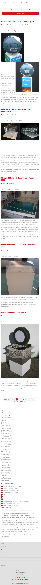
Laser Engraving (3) (5, 449)
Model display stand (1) (6, 459)
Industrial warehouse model (7, 526)
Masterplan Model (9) (6, 457)
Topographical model (19, 534)
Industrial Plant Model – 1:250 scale (11, 492)
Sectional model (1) (5, 473)
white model (34, 534)
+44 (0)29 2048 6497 (35, 3)
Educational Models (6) (6, 428)
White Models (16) (5, 480)
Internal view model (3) (6, 446)
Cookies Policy (4, 562)
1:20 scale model (5, 513)
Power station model (5, 531)
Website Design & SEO (16, 583)
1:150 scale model (31, 511)
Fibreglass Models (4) (6, 435)
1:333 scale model (5, 515)
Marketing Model (34, 527)
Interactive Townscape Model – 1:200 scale (12, 486)
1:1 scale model (4, 510)
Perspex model (31, 529)
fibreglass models (29, 24)
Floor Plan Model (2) (5, 436)
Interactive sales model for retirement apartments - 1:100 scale (16, 499)
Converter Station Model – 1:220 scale (12, 497)
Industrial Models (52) (6, 441)
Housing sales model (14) (6, 438)
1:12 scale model (5, 511)
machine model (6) (5, 454)
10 (32, 399)
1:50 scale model (28, 515)
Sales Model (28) (5, 472)
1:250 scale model (30, 513)
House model (12, 522)
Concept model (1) (5, 423)
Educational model (5, 520)
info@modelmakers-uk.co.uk (22, 579)
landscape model (35, 526)
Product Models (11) (5, 464)
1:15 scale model (22, 511)
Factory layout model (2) (6, 431)
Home (2, 410)
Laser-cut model (12, 527)
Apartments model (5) (6, 417)
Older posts (22, 401)
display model (27, 519)
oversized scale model (22, 529)
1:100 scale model (21, 510)
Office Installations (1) (6, 462)
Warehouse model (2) (6, 478)
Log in (2, 412)
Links (2, 559)
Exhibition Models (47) (6, 430)
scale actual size (32, 533)
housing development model (32, 522)
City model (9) (4, 422)
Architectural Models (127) (7, 419)
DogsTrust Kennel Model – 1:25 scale (11, 503)
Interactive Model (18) (6, 444)
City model (13, 519)
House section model (20, 522)
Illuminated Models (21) (6, 439)
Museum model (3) (5, 460)
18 (17, 401)
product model (14, 531)
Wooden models (5, 536)
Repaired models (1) (5, 467)
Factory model (29, 520)
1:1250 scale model (14, 511)
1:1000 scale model (30, 510)
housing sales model (13, 524)
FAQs (2, 556)
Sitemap (3, 565)
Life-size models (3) (5, 452)
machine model (27, 527)
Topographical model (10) (6, 477)
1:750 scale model (22, 517)
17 (14, 401)
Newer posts (7, 399)
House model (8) (4, 420)
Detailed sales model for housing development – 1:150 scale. (16, 501)
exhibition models (20, 24)
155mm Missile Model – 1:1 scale (10, 494)
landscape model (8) (5, 448)
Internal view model (26, 526)
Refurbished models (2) (6, 465)
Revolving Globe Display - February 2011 (18, 21)
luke (4, 24)
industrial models (12, 114)
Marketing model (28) (6, 456)
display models (12, 24)
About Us (3, 543)
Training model (27, 534)
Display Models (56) (5, 425)
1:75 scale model (14, 517)
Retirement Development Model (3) (9, 468)
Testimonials (4, 549)
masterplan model (5, 529)
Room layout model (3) (6, 470)
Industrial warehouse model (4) (8, 443)
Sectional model (4, 534)
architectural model (31, 517)
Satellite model (25, 533)
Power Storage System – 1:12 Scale (11, 505)
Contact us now (20, 13)
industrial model (30, 524)
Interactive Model (18, 526)
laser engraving (4, 527)
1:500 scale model (5, 517)
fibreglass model (5, 522)
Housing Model (4, 524)
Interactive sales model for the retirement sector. (14, 488)
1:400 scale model (14, 515)
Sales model (18, 533)
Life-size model (20, 527)
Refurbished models (22, 531)
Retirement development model (8, 533)
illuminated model (22, 524)
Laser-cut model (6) (5, 451)
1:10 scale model (13, 510)
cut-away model (19, 519)
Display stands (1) (5, 427)
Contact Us (3, 552)
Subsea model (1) (5, 475)
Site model (11, 534)
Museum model (13, 529)
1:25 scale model (22, 513)
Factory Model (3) (5, 433)
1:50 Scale (21, 515)
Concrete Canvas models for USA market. (12, 490)
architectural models (13, 250)
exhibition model (13, 520)
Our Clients (3, 546)
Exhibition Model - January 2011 (14, 313)
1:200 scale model (14, 513)
